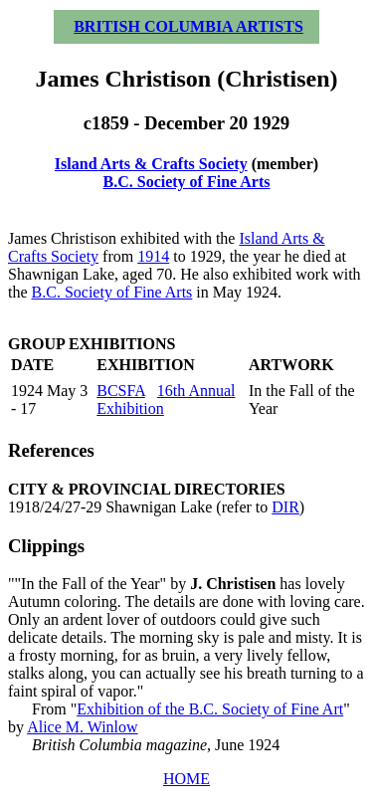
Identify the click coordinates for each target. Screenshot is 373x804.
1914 (153, 256)
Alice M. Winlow (82, 726)
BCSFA (120, 390)
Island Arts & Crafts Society (151, 163)
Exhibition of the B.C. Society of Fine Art (210, 709)
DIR (285, 507)
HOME (186, 778)
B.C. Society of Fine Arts (187, 181)
